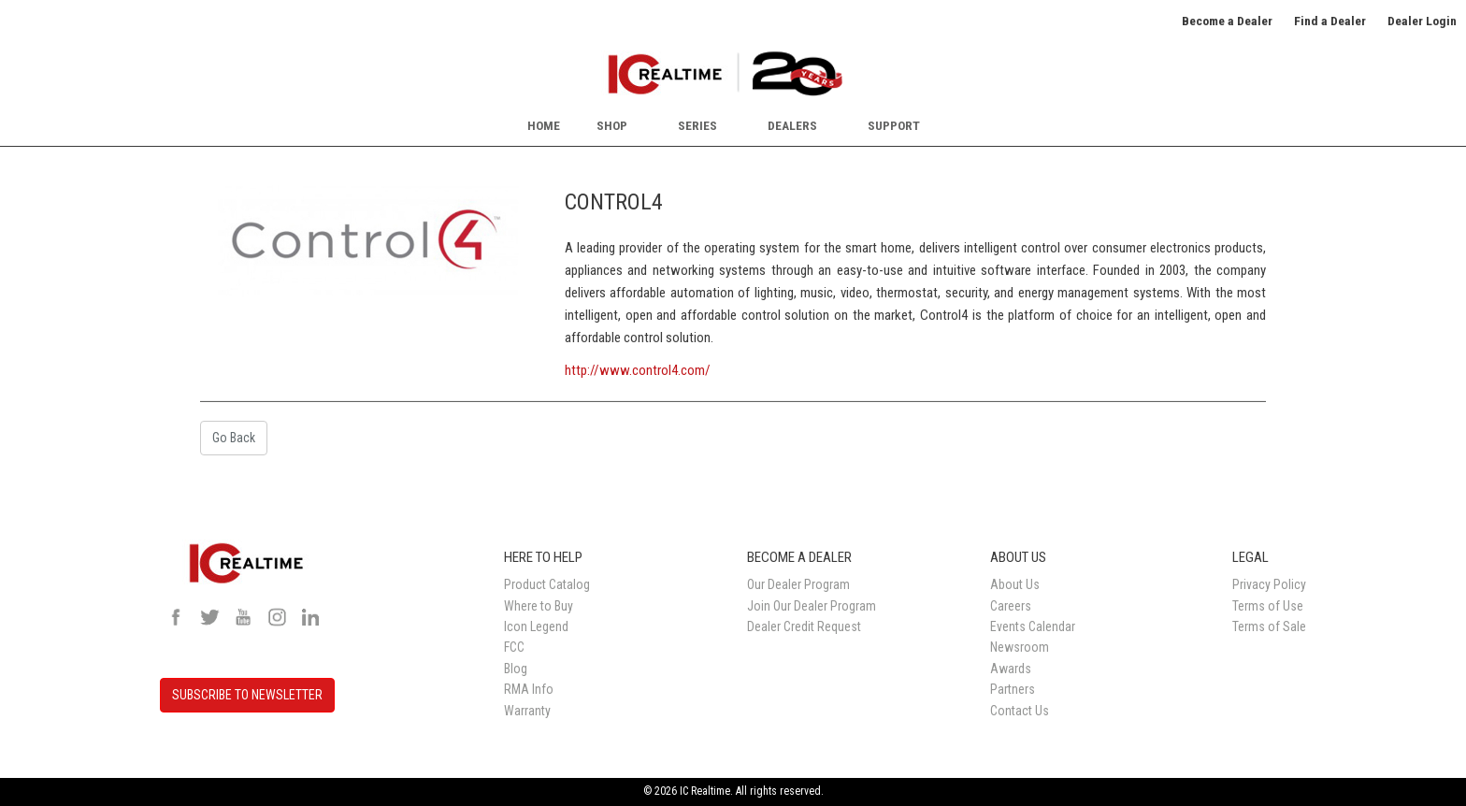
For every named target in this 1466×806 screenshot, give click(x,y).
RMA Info (528, 689)
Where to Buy (538, 605)
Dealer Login (1422, 20)
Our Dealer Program (798, 584)
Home (543, 125)
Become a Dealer (1227, 20)
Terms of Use (1267, 605)
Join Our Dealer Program (811, 605)
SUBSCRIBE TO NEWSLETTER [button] (247, 694)
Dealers (792, 125)
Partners (1012, 689)
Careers (1010, 605)
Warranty (527, 710)
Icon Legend (536, 626)
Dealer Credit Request (804, 626)
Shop (611, 125)
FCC (514, 647)
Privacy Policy (1269, 584)
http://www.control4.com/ (638, 370)
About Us (1015, 584)
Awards (1010, 668)
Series (697, 125)
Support (894, 125)
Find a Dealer (1330, 20)
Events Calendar (1032, 626)
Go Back (233, 437)
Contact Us (1019, 710)
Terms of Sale (1269, 626)
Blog (515, 668)
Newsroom (1019, 647)
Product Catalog (547, 584)
